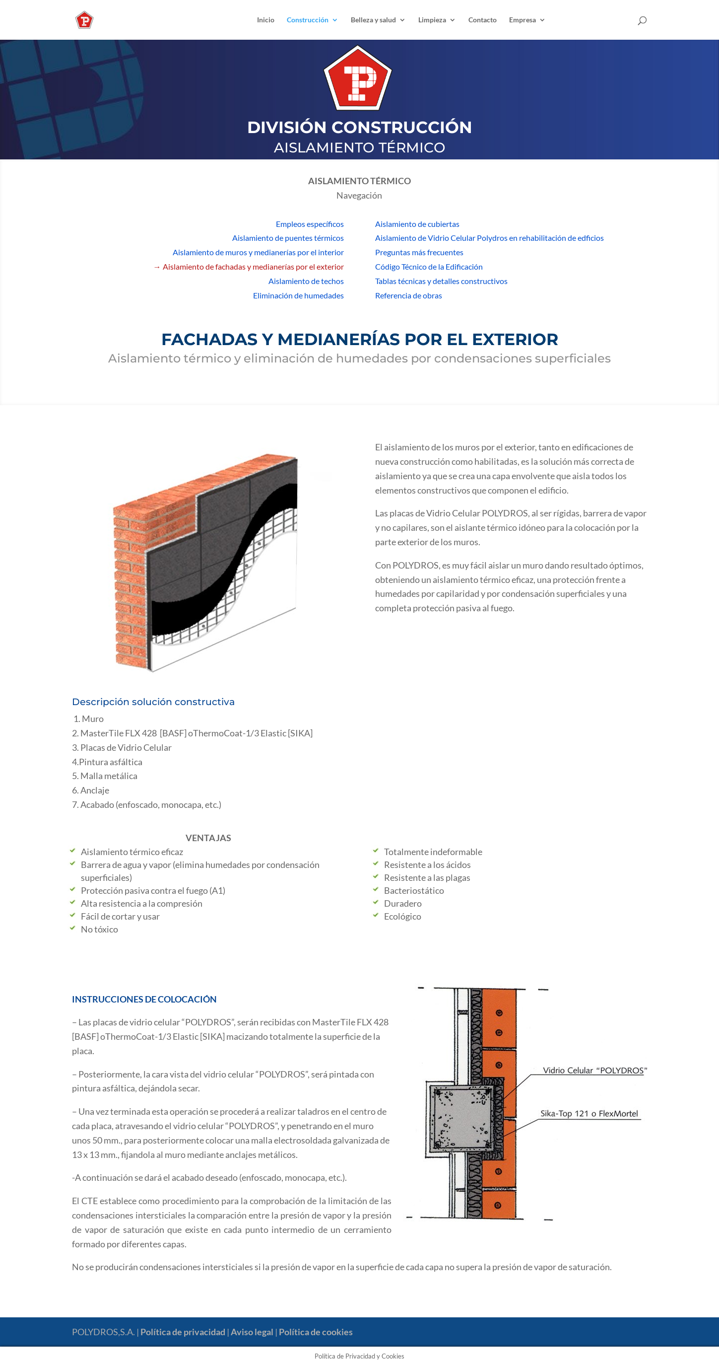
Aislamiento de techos (306, 281)
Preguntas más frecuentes (419, 252)
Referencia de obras (408, 295)
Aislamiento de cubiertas (417, 223)
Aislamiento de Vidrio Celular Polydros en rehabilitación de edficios (489, 237)
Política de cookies (316, 1331)
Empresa (522, 20)
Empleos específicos (310, 223)
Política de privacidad (182, 1331)
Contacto (482, 20)
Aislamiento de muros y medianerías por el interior (258, 252)
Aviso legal (252, 1331)
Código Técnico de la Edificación (429, 266)
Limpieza (432, 20)
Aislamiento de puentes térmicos (288, 237)
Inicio (265, 20)
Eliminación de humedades (298, 295)
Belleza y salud (373, 20)
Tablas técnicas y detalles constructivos (441, 281)
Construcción (307, 20)
